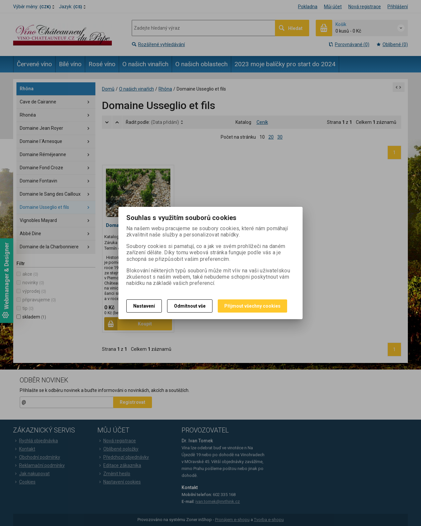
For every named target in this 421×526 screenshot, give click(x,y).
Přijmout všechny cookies (252, 306)
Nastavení (144, 306)
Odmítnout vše (190, 306)
